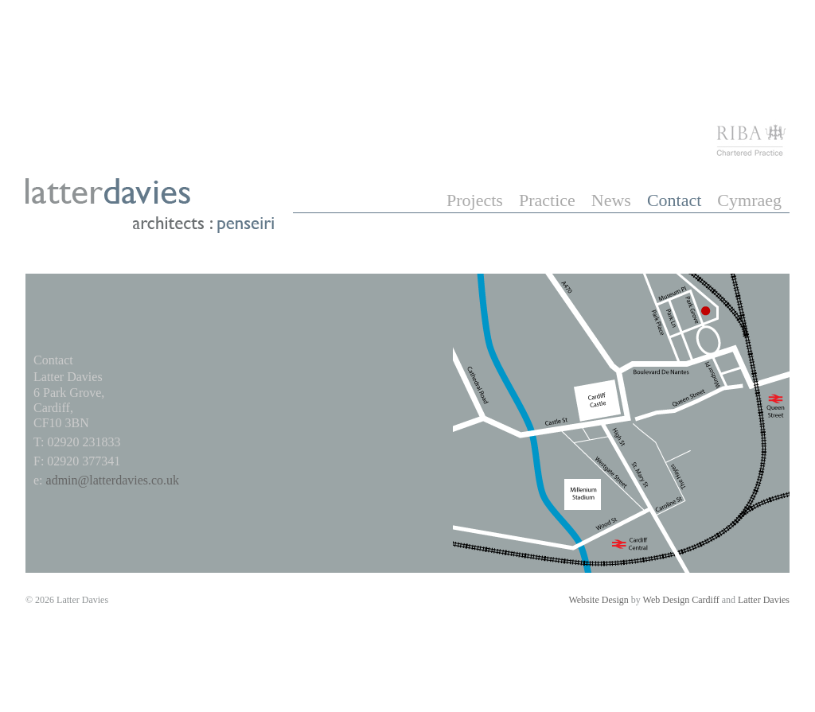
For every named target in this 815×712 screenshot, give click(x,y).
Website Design (598, 599)
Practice (547, 200)
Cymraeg (749, 200)
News (611, 200)
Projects (474, 200)
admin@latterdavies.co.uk (113, 480)
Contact (674, 200)
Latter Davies (764, 599)
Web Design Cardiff (681, 599)
